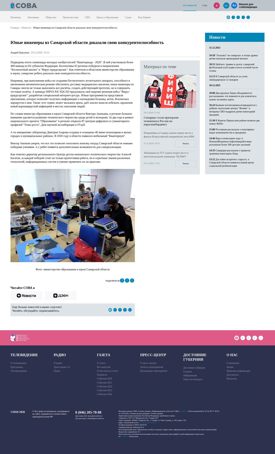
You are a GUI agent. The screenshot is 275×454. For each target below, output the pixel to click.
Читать (186, 143)
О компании (233, 363)
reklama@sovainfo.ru (95, 418)
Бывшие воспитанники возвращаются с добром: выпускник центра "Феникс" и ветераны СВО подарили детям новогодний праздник (233, 110)
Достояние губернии (194, 357)
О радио (58, 363)
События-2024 (104, 394)
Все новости (190, 5)
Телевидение (24, 355)
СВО (87, 17)
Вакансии (232, 378)
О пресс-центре (148, 363)
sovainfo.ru (184, 411)
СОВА (204, 5)
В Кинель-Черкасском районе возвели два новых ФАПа (234, 122)
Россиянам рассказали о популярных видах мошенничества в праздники (231, 131)
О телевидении (18, 363)
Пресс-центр (153, 355)
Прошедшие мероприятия (153, 370)
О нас (232, 355)
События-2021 (104, 382)
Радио (60, 355)
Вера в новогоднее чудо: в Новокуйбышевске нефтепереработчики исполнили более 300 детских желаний (230, 141)
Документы (233, 374)
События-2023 (104, 390)
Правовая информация (238, 370)
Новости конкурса (192, 379)
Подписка (102, 374)
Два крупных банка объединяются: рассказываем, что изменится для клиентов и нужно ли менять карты (232, 96)
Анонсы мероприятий (151, 367)
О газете (101, 363)
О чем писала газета (107, 370)
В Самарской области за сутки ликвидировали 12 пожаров (228, 78)
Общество (51, 17)
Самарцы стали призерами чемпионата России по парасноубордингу (161, 121)
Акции (230, 367)
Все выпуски (103, 367)
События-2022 (104, 386)
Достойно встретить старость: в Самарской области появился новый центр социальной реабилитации (231, 162)
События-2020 (104, 378)
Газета (103, 355)
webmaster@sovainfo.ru (148, 423)
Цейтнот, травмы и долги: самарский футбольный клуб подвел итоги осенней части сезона (233, 67)
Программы (17, 367)
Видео (57, 370)
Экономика (33, 17)
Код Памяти (144, 17)
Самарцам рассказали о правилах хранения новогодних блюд (230, 152)
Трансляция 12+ (62, 367)
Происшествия (70, 17)
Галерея (187, 371)
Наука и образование (108, 17)
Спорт (128, 17)
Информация (190, 375)
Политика (16, 17)
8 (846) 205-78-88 (88, 412)
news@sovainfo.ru (95, 416)
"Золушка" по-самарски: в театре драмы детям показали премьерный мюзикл (233, 57)
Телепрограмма (19, 370)
